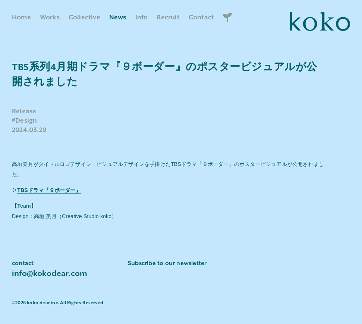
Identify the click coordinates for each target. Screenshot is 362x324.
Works (50, 17)
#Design (24, 121)
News (117, 17)
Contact (201, 17)
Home (21, 17)
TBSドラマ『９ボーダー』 (49, 190)
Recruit (168, 17)
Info (141, 17)
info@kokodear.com (49, 273)
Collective (84, 17)
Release (24, 111)
